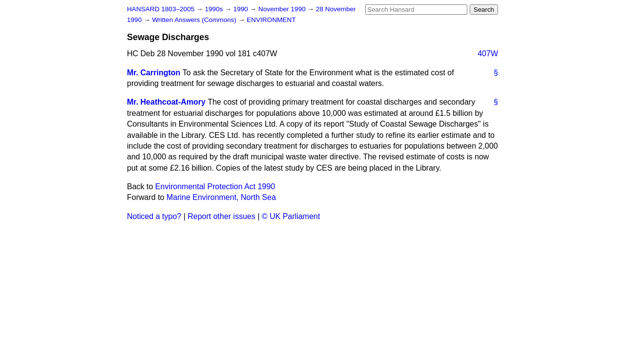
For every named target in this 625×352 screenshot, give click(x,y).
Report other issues (221, 216)
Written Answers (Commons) (195, 19)
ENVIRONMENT (271, 19)
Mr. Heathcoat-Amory (166, 102)
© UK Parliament (291, 216)
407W (488, 53)
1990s (215, 9)
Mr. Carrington (153, 72)
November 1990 (283, 9)
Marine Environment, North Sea (221, 197)
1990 (241, 9)
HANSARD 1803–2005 (160, 9)
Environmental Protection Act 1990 (215, 186)
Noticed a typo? (154, 216)
